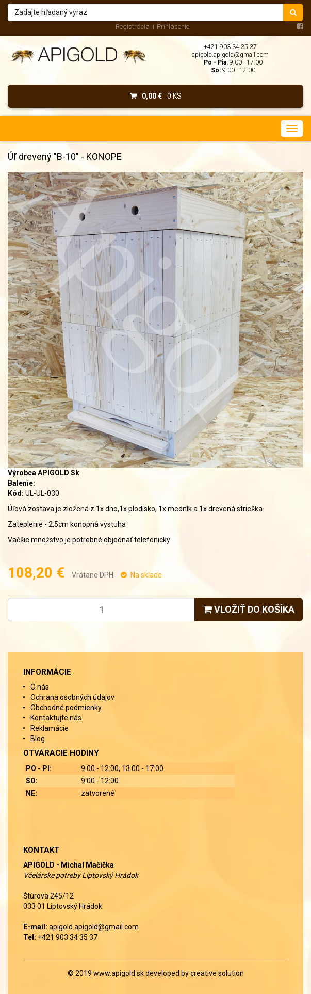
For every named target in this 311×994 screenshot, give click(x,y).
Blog (37, 738)
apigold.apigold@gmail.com (230, 54)
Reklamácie (49, 728)
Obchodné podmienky (66, 707)
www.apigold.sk (119, 973)
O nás (39, 687)
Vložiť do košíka (248, 609)
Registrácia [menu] (133, 26)
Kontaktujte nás (55, 718)
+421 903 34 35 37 (230, 47)
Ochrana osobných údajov (72, 697)
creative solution (217, 973)
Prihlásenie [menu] (173, 26)
